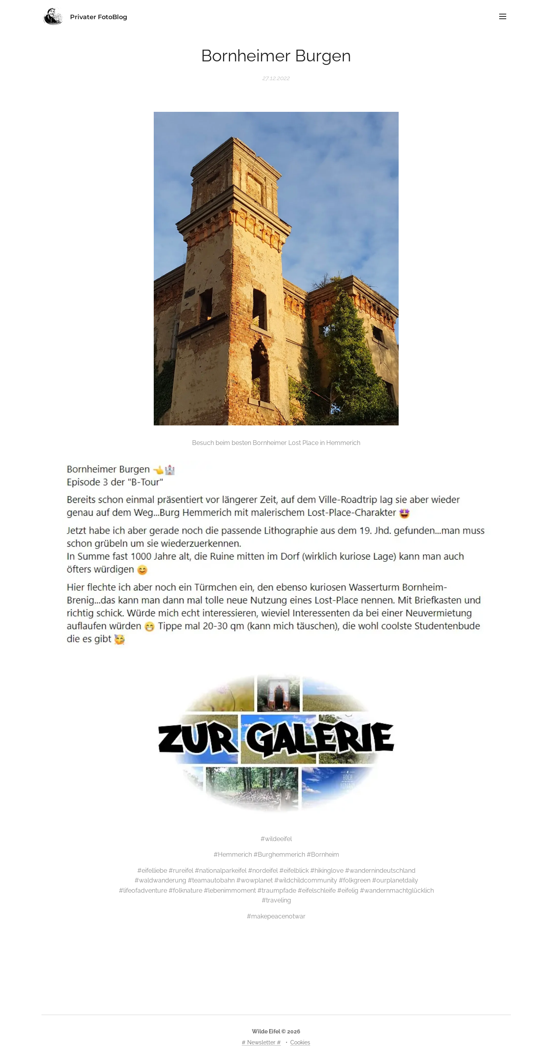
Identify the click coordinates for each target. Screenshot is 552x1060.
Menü (502, 16)
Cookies (300, 1042)
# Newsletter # (261, 1042)
